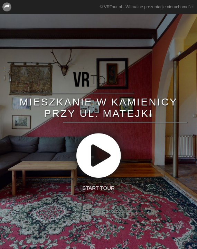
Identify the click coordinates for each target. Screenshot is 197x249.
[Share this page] (7, 6)
